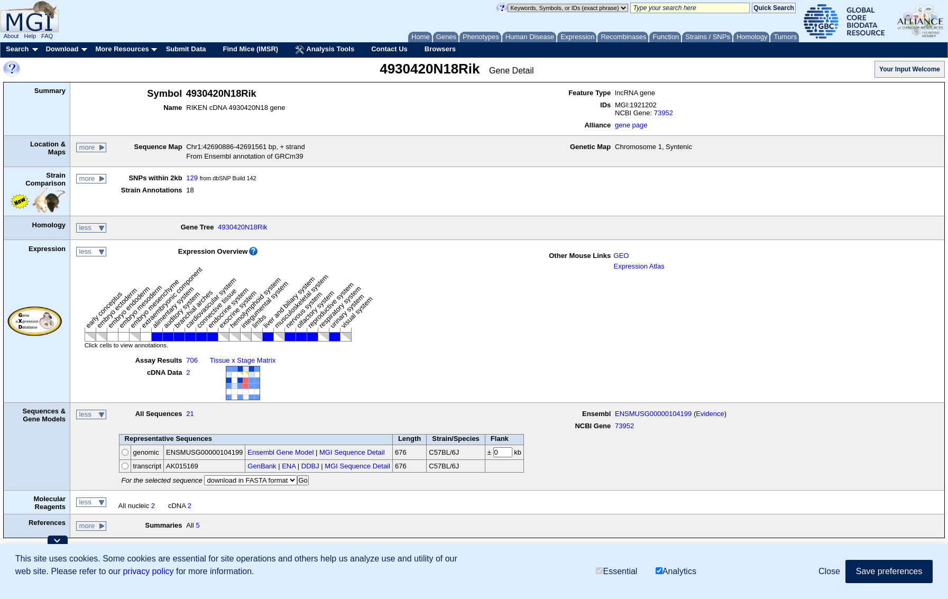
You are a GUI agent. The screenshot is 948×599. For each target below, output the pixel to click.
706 (192, 360)
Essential (616, 571)
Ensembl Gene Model (280, 452)
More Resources (122, 49)
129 (192, 178)
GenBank (261, 466)
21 (190, 414)
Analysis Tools (324, 49)
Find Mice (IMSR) (250, 49)
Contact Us (389, 49)
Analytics (676, 571)
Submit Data (186, 49)
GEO (621, 256)
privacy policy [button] (148, 571)
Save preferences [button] (889, 571)
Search (17, 49)
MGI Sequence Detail (352, 452)
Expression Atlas (639, 266)
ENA (289, 466)
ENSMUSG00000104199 (653, 414)
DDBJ (310, 466)
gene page (631, 125)
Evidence (710, 414)
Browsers (440, 49)
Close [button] (829, 571)
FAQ (47, 36)
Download (61, 49)
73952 (663, 113)
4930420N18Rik (242, 227)
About (11, 36)
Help (30, 36)
